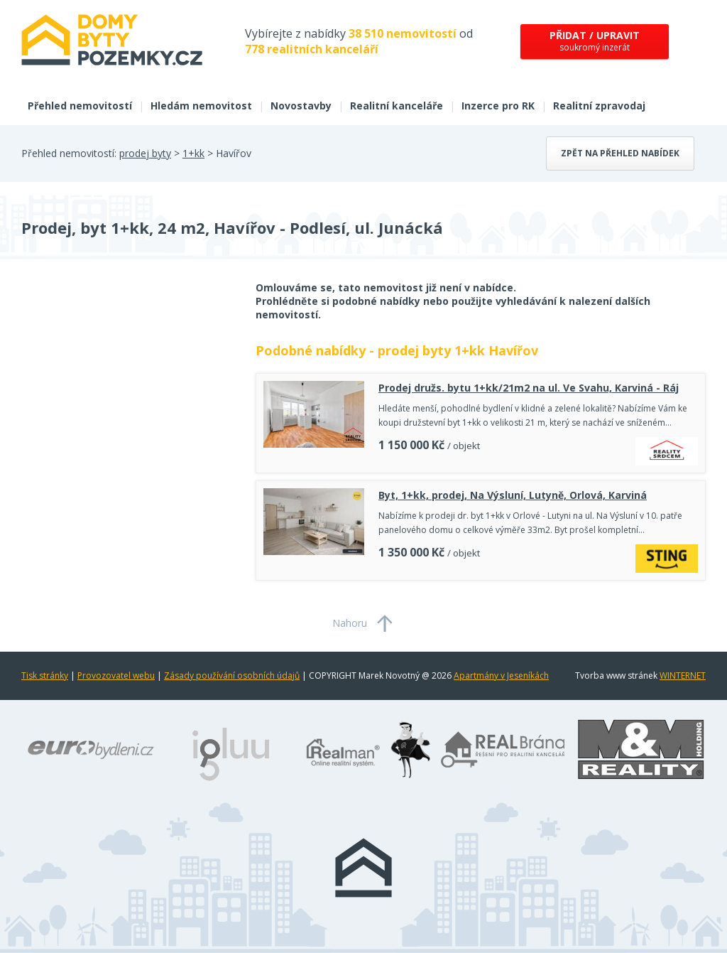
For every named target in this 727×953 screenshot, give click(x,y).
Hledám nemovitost (201, 105)
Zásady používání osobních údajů (232, 675)
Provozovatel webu (116, 675)
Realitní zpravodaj (599, 105)
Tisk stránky (44, 675)
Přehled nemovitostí (80, 105)
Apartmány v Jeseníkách (501, 675)
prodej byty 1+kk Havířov (458, 350)
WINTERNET (683, 675)
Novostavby (301, 105)
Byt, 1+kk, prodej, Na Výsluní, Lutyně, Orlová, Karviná (512, 495)
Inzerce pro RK (498, 105)
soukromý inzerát (595, 40)
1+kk (193, 153)
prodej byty (145, 153)
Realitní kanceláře (396, 105)
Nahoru (349, 623)
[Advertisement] (127, 394)
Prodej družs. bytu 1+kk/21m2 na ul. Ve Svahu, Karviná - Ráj (528, 387)
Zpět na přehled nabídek (620, 153)
